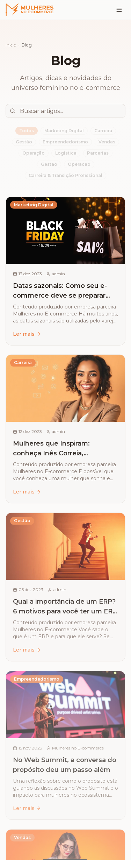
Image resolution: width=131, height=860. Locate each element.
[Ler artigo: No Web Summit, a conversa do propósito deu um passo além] (65, 748)
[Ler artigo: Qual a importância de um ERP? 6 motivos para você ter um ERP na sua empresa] (65, 589)
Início (11, 45)
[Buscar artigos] (65, 111)
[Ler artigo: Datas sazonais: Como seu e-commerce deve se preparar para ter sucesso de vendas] (65, 272)
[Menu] (119, 9)
